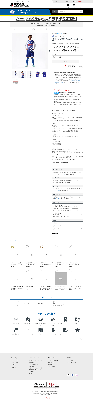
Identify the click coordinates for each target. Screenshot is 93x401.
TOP (11, 29)
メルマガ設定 (52, 366)
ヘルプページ (66, 79)
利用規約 (32, 362)
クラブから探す (14, 362)
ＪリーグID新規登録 (53, 360)
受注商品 (33, 29)
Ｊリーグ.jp (57, 1)
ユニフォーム (27, 29)
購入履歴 (51, 364)
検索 (81, 11)
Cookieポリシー (33, 366)
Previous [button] (10, 51)
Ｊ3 (15, 367)
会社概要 (32, 371)
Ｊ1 (15, 364)
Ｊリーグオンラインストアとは (37, 360)
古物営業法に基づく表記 (35, 369)
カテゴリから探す (15, 360)
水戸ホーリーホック (18, 29)
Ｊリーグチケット (65, 1)
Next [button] (49, 51)
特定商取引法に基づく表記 (36, 368)
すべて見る (79, 339)
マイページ (51, 362)
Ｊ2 (15, 365)
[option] (30, 51)
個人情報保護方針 (34, 364)
